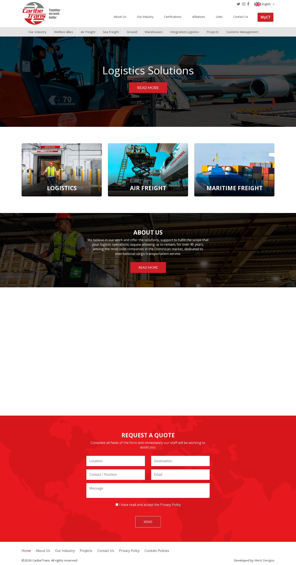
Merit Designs (264, 560)
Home (26, 550)
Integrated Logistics (184, 32)
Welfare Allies (63, 32)
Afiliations (198, 17)
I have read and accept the (148, 504)
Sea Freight (111, 32)
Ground (132, 32)
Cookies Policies (157, 550)
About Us (120, 17)
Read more (148, 87)
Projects (213, 32)
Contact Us (240, 17)
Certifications (173, 17)
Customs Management (242, 32)
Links (219, 17)
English (264, 4)
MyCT (265, 17)
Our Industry (145, 17)
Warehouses (154, 32)
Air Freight (88, 32)
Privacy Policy (170, 504)
